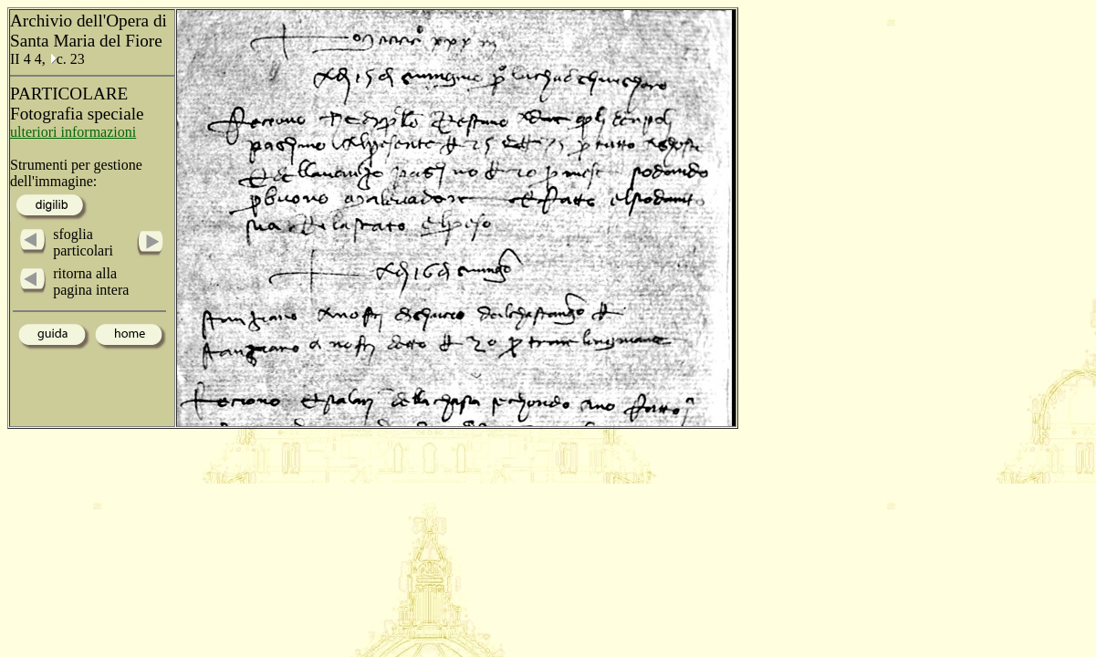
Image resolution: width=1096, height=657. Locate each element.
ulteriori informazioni (73, 132)
